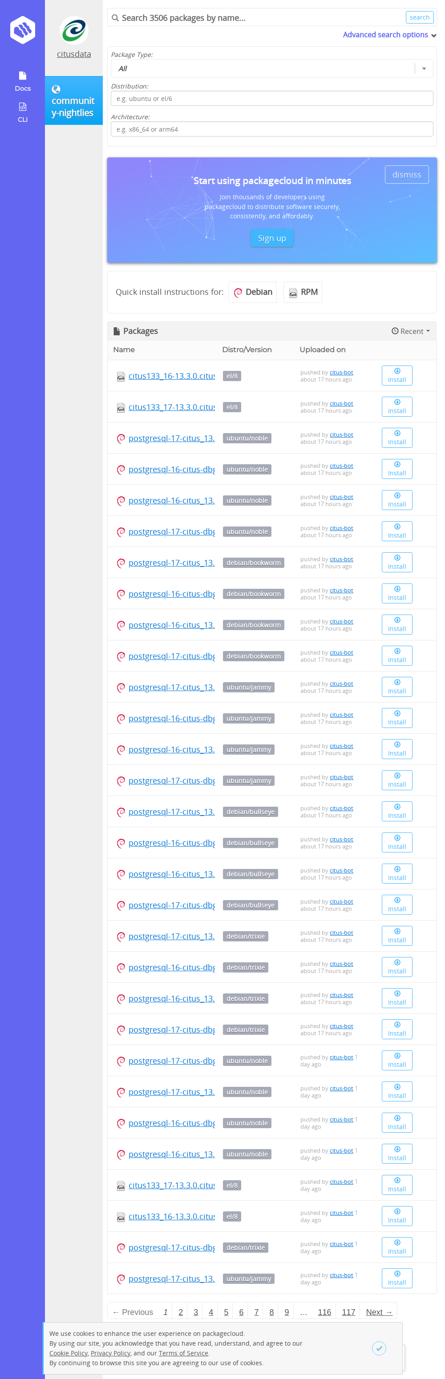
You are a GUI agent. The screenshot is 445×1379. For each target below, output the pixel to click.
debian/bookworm (254, 563)
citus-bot (341, 372)
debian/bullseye (251, 812)
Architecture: (130, 117)
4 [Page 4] (211, 1312)
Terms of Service (183, 1353)
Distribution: (129, 86)
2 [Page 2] (180, 1312)
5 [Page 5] (226, 1312)
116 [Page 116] (325, 1312)
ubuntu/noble (247, 438)
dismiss (406, 174)
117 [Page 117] (349, 1312)
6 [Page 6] (241, 1312)
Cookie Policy (68, 1353)
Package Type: (132, 54)
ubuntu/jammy (249, 687)
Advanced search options (385, 35)
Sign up (272, 238)
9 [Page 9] (287, 1312)
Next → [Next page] (379, 1312)
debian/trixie (246, 936)
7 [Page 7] (256, 1312)
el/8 (232, 376)
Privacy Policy (110, 1353)
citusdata (74, 53)
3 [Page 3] (196, 1312)
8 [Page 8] (271, 1312)
